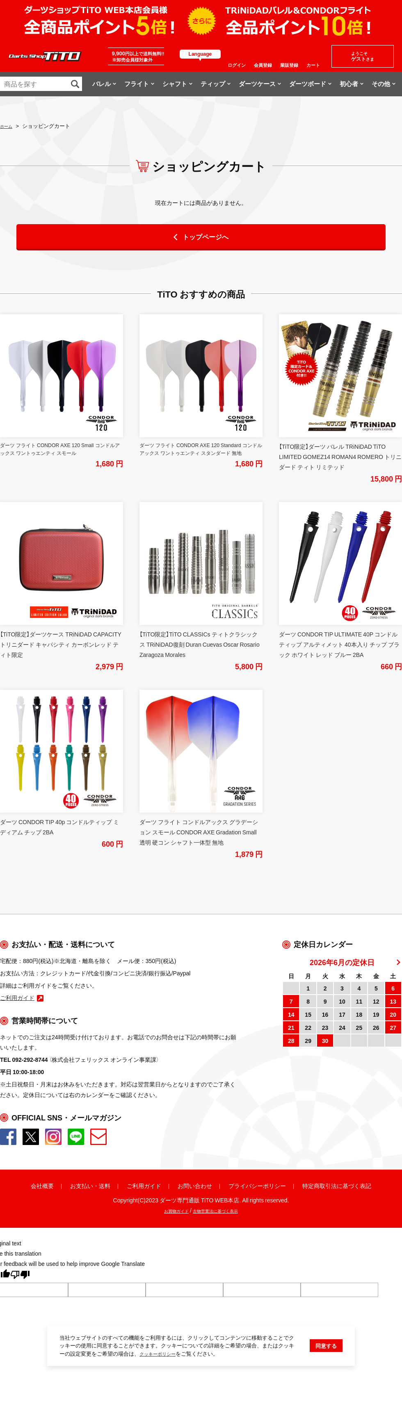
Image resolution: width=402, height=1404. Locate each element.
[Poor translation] (20, 1275)
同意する (326, 1371)
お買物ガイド (167, 1210)
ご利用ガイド (144, 1185)
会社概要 (42, 1185)
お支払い (81, 1185)
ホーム (8, 125)
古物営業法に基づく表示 (220, 1210)
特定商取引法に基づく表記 (336, 1185)
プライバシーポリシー (257, 1185)
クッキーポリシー (160, 1380)
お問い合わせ (195, 1185)
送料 (104, 1185)
